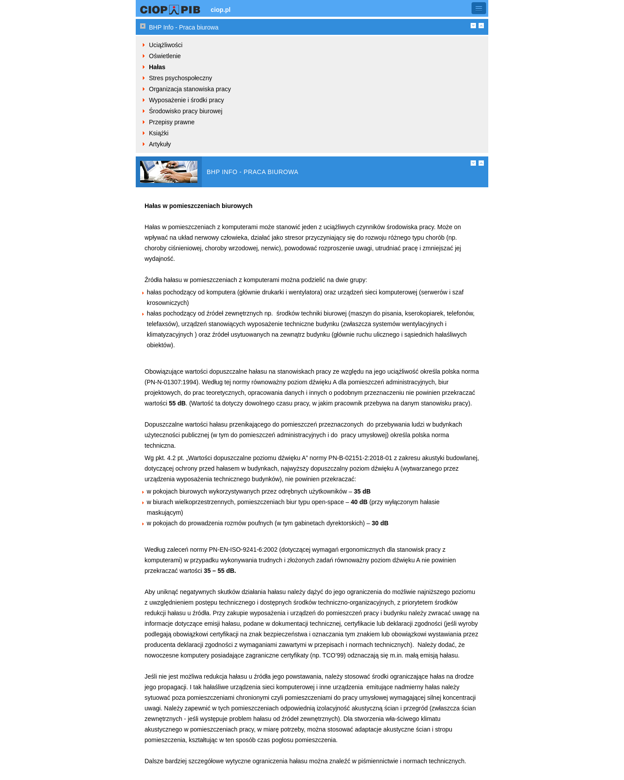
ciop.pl (220, 9)
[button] (479, 8)
